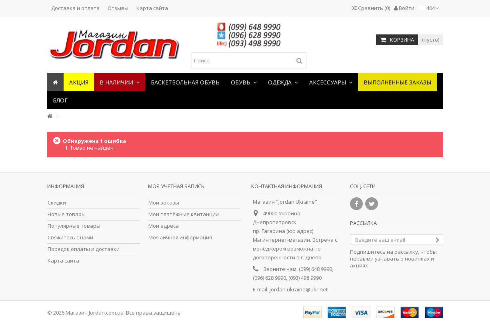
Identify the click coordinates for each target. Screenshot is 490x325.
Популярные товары (74, 226)
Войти (404, 8)
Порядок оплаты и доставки (84, 249)
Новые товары (67, 214)
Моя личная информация (180, 237)
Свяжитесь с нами (70, 237)
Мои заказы (163, 202)
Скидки (57, 202)
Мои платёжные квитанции (183, 214)
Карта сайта (152, 8)
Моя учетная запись (176, 186)
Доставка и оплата (75, 8)
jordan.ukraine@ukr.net (299, 289)
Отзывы (118, 8)
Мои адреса (163, 226)
